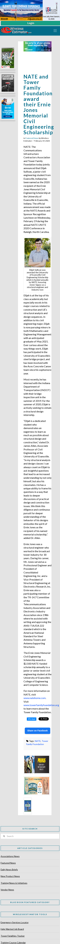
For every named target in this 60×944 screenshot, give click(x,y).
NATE (38, 741)
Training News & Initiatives (14, 883)
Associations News (10, 856)
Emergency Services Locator (15, 922)
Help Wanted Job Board (12, 929)
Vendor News (7, 889)
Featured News (32, 138)
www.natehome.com (35, 697)
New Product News (10, 876)
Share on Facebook (37, 730)
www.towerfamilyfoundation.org (41, 705)
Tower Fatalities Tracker (13, 936)
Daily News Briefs (9, 869)
